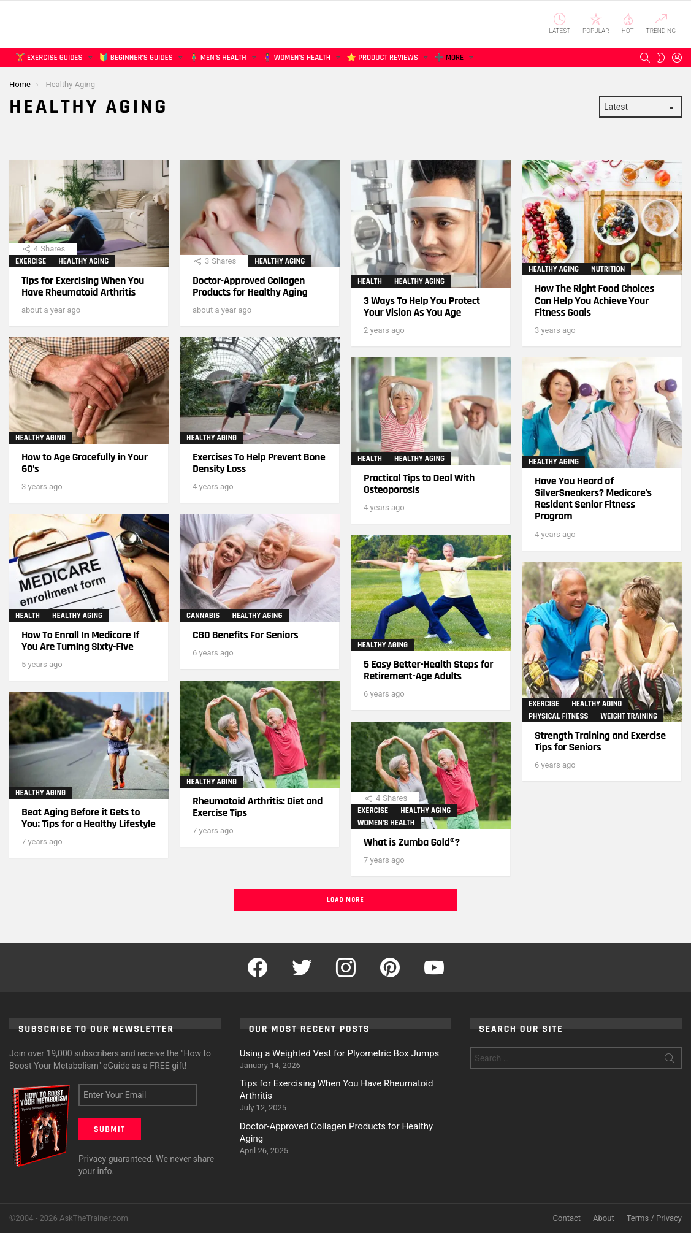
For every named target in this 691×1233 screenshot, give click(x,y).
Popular (595, 23)
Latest (560, 23)
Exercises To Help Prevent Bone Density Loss (259, 463)
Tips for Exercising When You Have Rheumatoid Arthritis (82, 286)
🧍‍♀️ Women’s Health (296, 60)
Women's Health (385, 823)
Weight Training (628, 716)
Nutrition (608, 269)
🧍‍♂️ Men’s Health (217, 60)
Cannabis (203, 615)
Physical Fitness (558, 716)
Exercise (30, 261)
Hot (628, 23)
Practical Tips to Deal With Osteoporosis (419, 484)
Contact (567, 1218)
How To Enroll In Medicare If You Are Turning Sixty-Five (80, 641)
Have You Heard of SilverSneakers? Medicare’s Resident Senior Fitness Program (593, 499)
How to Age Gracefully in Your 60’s (84, 463)
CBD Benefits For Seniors (245, 635)
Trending (661, 23)
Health (369, 281)
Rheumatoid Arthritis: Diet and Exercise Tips (258, 807)
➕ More (449, 60)
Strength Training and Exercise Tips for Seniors (600, 741)
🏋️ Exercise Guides (49, 60)
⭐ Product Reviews (382, 60)
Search (669, 1060)
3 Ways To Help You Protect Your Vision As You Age (422, 306)
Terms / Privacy (654, 1218)
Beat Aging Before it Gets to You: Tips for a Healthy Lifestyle (88, 818)
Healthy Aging (83, 261)
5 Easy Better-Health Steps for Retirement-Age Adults (428, 670)
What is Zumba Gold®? (412, 842)
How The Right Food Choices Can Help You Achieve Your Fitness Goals (594, 300)
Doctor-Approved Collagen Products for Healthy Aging (250, 286)
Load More (345, 900)
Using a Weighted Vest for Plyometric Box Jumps (340, 1053)
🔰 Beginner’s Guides (136, 60)
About (603, 1218)
